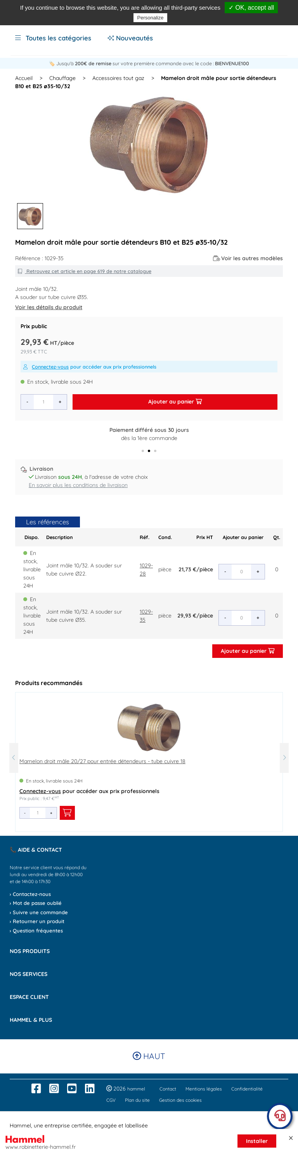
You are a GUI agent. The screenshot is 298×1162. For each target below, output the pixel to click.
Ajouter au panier (175, 401)
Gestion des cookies (180, 1100)
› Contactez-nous (30, 894)
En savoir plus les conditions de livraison (78, 485)
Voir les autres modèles (248, 258)
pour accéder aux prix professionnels (89, 367)
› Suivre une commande (39, 912)
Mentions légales (203, 1089)
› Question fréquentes (36, 930)
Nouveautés (130, 38)
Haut (149, 1056)
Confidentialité (247, 1089)
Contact (167, 1089)
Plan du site (137, 1100)
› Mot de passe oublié (36, 903)
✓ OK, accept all (251, 7)
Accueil (24, 78)
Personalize (150, 18)
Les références (47, 522)
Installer (257, 1141)
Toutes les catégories (53, 38)
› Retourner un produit (37, 921)
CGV (111, 1100)
